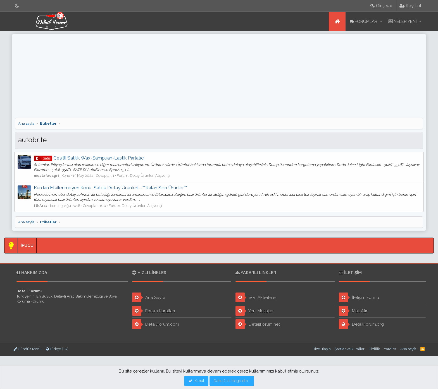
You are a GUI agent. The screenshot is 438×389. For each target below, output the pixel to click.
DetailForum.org (361, 324)
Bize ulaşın (322, 349)
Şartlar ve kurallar (350, 349)
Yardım (390, 349)
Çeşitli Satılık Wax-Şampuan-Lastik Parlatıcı (89, 158)
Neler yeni (405, 21)
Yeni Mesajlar (254, 311)
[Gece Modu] (17, 5)
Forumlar (366, 21)
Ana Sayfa (148, 297)
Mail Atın (353, 311)
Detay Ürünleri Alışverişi (150, 175)
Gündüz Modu (27, 349)
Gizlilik (374, 349)
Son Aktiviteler (256, 297)
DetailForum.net (257, 324)
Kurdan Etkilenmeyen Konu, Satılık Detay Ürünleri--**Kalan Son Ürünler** (111, 187)
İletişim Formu (359, 297)
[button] (381, 21)
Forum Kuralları (153, 311)
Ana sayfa (337, 21)
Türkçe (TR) (57, 349)
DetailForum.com (155, 324)
